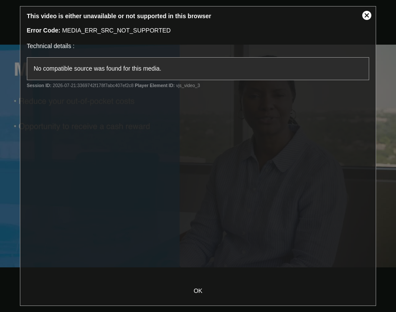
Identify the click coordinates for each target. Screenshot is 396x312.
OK (197, 290)
